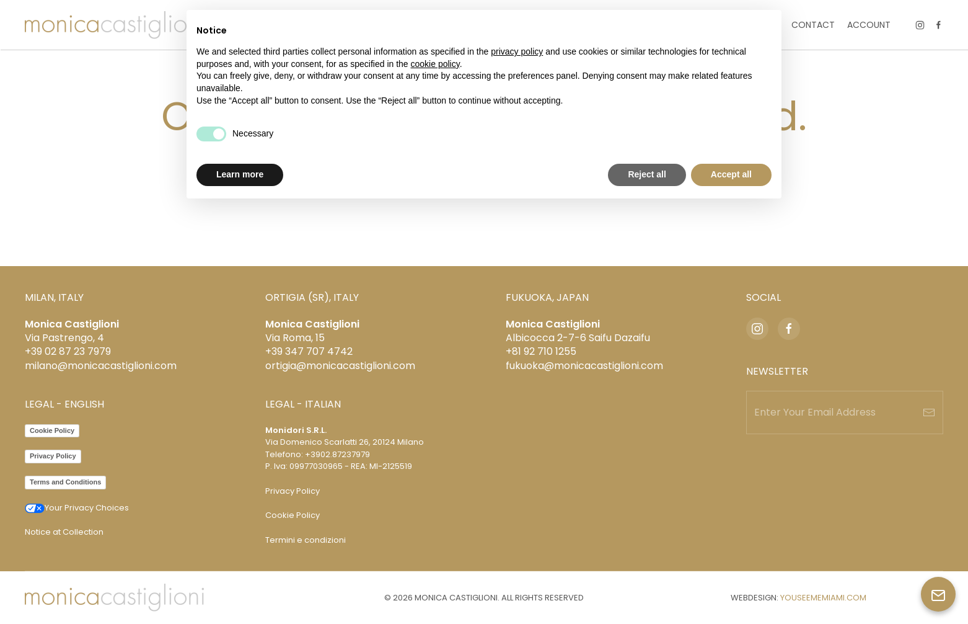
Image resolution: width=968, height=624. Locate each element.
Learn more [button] (239, 174)
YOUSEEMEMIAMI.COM (823, 598)
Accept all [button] (731, 174)
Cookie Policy (52, 430)
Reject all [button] (647, 174)
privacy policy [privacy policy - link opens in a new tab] (517, 51)
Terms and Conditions (65, 482)
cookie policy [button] (435, 64)
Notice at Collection (64, 532)
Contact (813, 25)
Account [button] (869, 25)
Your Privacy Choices (77, 508)
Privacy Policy (53, 456)
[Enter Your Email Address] (844, 412)
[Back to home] (114, 25)
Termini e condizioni (305, 540)
